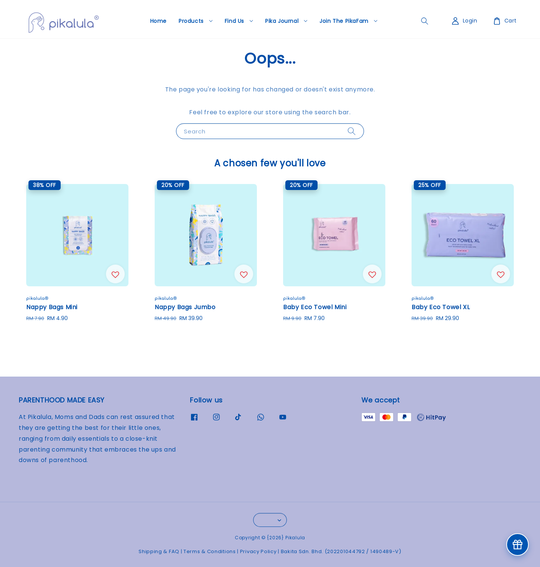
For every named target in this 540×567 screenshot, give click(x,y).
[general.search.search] (424, 21)
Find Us (234, 21)
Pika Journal (281, 21)
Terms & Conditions (209, 551)
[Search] (352, 131)
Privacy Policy (258, 551)
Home (158, 21)
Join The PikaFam (343, 21)
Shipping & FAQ (159, 551)
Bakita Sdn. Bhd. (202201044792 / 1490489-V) (341, 551)
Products (191, 21)
